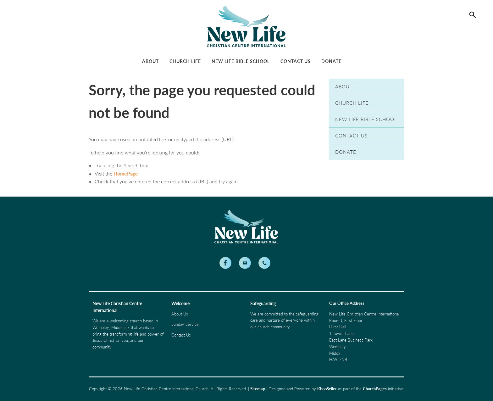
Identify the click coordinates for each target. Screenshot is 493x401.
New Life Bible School (241, 61)
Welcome (180, 303)
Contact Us (295, 61)
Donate (331, 61)
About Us (179, 313)
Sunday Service (185, 324)
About (150, 61)
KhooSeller (327, 388)
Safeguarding (263, 303)
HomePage (126, 173)
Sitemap (257, 388)
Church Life (185, 61)
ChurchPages (375, 388)
